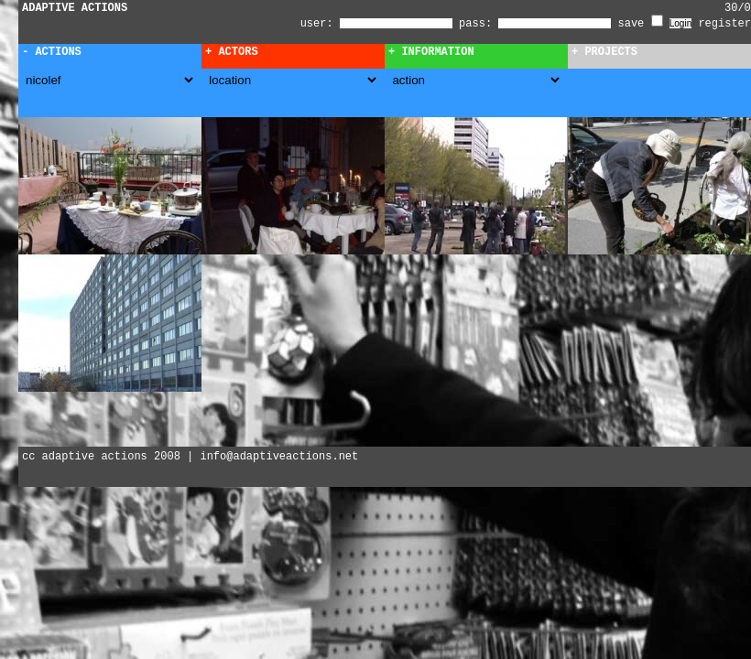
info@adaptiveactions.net (279, 456)
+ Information (431, 52)
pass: (475, 23)
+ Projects (604, 52)
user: (320, 23)
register (724, 23)
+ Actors (231, 52)
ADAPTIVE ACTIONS (74, 8)
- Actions (52, 52)
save (640, 23)
